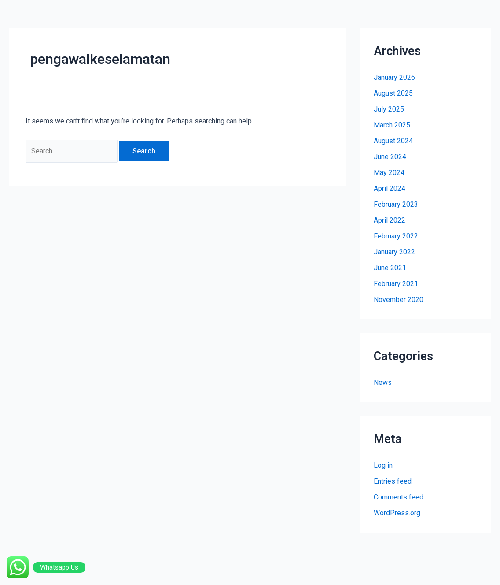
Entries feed (393, 481)
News (383, 382)
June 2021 (390, 268)
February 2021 (396, 283)
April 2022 (389, 220)
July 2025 (389, 109)
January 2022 (394, 252)
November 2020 (398, 299)
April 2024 (389, 188)
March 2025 (392, 125)
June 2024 (390, 157)
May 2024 (389, 172)
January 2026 (394, 77)
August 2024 (393, 141)
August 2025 (393, 93)
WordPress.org (397, 513)
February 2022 (396, 236)
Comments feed (398, 497)
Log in (383, 465)
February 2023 (396, 204)
